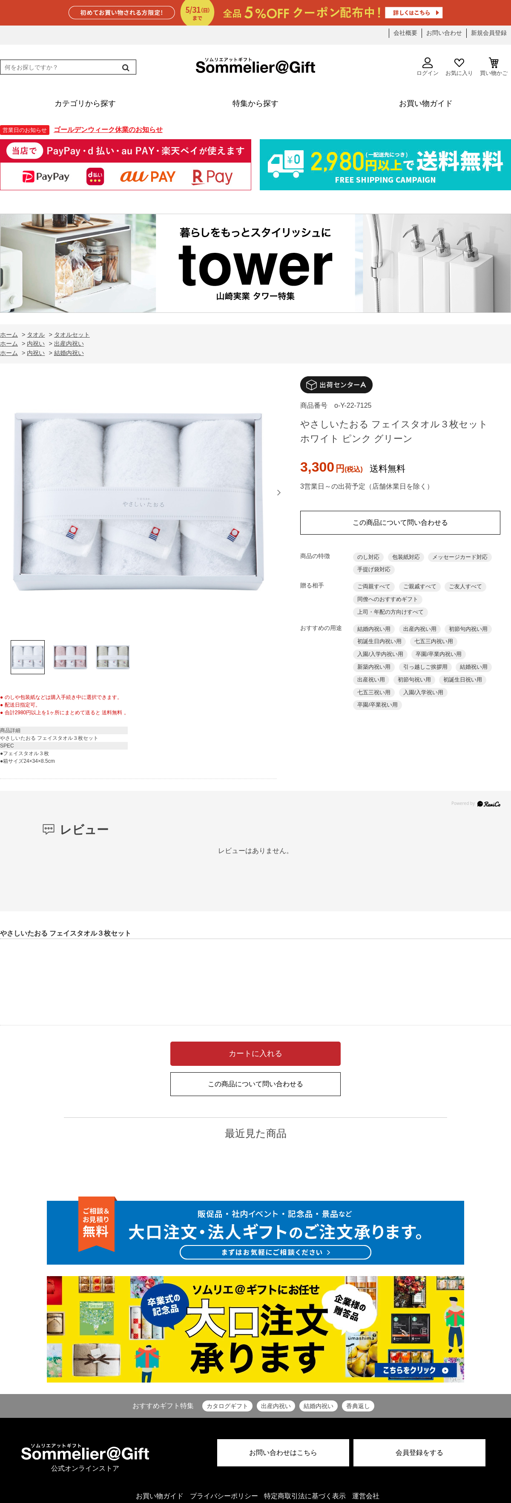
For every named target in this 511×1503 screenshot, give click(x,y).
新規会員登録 (489, 32)
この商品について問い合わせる (400, 522)
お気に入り (459, 66)
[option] (138, 504)
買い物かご (494, 66)
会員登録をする (419, 1452)
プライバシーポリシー (224, 1496)
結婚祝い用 (474, 667)
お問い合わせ (444, 32)
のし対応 (368, 557)
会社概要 (405, 32)
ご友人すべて (465, 586)
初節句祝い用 (414, 679)
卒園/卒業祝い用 (377, 704)
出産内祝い (276, 1406)
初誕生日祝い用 (462, 679)
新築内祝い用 (373, 667)
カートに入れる (255, 1053)
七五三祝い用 (373, 692)
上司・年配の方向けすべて (390, 612)
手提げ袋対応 (373, 569)
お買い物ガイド (160, 1496)
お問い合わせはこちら (283, 1452)
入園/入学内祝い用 (380, 654)
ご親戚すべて (419, 586)
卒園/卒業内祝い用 (439, 654)
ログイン (427, 66)
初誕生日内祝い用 (379, 641)
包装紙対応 (406, 557)
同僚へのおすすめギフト (387, 599)
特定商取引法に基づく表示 (305, 1496)
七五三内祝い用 (433, 641)
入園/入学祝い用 (423, 692)
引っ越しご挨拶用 (425, 667)
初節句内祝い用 (468, 629)
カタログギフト (227, 1406)
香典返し (358, 1406)
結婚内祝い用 (373, 629)
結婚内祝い (318, 1406)
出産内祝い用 (419, 629)
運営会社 (365, 1496)
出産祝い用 (371, 679)
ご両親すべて (373, 586)
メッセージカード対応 (460, 557)
